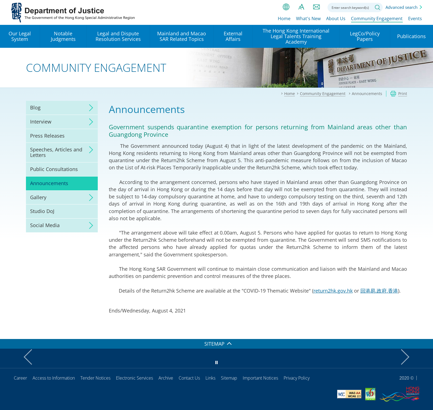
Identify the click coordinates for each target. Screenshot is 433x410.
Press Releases (47, 135)
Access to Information (54, 378)
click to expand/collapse (89, 107)
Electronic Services (134, 378)
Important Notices (260, 378)
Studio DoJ (42, 211)
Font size (301, 7)
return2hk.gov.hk (333, 290)
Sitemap (229, 378)
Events (415, 18)
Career (20, 378)
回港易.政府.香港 (379, 290)
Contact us (316, 7)
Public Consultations (54, 169)
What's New (308, 18)
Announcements (49, 183)
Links (210, 378)
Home (284, 18)
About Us (335, 18)
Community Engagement (377, 18)
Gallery (38, 197)
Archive (166, 378)
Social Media (45, 225)
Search (377, 7)
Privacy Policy (297, 378)
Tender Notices (95, 378)
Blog (35, 107)
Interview (40, 121)
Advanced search (402, 7)
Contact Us (189, 378)
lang (286, 7)
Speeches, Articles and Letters (56, 152)
